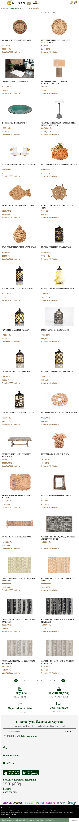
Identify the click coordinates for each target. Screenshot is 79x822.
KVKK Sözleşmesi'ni (13, 736)
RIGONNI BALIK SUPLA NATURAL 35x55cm (18, 206)
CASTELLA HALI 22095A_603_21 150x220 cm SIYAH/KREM (57, 621)
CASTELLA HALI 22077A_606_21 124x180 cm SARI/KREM (57, 579)
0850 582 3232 (10, 792)
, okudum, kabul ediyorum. (20, 736)
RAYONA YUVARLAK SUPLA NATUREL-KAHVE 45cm (58, 207)
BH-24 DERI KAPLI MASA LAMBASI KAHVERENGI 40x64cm (54, 82)
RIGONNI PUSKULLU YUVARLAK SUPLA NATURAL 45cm (55, 41)
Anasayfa (4, 8)
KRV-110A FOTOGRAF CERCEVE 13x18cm (56, 495)
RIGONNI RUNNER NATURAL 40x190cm (16, 537)
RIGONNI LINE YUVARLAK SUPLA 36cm (16, 40)
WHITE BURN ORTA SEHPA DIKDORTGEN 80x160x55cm (17, 455)
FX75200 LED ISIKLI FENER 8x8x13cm (16, 371)
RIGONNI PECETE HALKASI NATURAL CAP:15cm (59, 413)
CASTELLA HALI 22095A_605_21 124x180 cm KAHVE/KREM (18, 662)
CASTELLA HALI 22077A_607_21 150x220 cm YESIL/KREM (18, 579)
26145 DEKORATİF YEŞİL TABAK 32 (14, 123)
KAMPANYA (14, 8)
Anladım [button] (74, 820)
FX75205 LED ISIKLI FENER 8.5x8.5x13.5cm (18, 413)
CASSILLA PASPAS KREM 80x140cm (15, 81)
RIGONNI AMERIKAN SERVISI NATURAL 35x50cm (16, 496)
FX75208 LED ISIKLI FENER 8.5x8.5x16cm (56, 247)
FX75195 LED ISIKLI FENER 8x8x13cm (15, 330)
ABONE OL (69, 731)
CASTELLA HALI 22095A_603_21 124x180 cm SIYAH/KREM (18, 621)
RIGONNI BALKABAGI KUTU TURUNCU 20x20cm (59, 164)
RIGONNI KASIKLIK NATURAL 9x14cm (55, 454)
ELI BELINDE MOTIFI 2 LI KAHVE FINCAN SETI (19, 164)
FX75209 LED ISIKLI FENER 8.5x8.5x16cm (17, 288)
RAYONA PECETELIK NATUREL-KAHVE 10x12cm (19, 247)
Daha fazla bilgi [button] (49, 820)
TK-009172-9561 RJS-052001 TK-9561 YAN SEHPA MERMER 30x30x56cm (58, 124)
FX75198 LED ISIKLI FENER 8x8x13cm (55, 330)
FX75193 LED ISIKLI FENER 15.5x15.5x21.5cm (58, 288)
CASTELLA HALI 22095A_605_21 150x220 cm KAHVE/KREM (57, 662)
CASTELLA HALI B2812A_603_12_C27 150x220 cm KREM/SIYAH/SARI (58, 538)
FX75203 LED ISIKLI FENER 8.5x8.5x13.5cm (57, 371)
